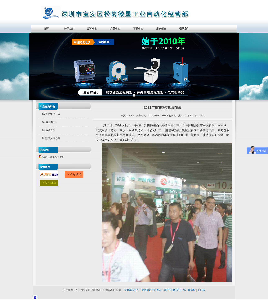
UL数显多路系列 (51, 138)
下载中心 (138, 28)
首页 (46, 28)
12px (202, 115)
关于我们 (69, 28)
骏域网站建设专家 (151, 290)
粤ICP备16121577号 (175, 290)
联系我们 (184, 28)
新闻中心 (92, 28)
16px (188, 115)
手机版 (201, 290)
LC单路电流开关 (51, 113)
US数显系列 (49, 121)
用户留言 (161, 28)
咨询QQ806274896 (50, 156)
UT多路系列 (48, 130)
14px (195, 115)
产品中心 (115, 28)
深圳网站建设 (131, 290)
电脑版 (191, 290)
